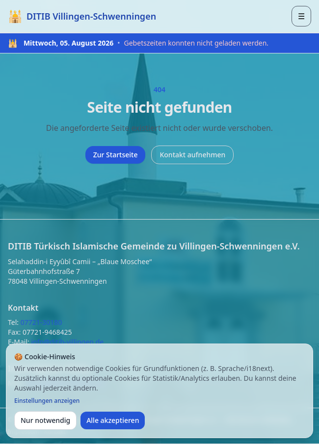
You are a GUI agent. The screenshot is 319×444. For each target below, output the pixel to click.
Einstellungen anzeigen (47, 401)
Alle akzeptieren (112, 420)
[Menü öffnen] (301, 16)
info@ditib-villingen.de (67, 341)
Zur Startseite (115, 154)
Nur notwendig (45, 420)
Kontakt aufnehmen (192, 154)
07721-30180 (41, 322)
